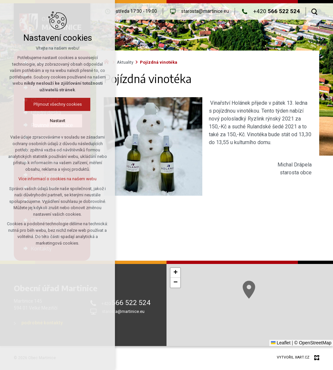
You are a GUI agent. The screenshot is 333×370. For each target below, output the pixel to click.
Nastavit (57, 120)
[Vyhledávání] (314, 11)
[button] (249, 289)
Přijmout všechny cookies (57, 104)
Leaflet (281, 342)
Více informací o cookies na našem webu (57, 178)
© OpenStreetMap (312, 342)
